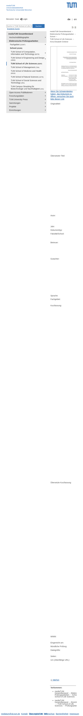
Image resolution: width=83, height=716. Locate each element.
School (16, 48)
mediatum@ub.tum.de (10, 714)
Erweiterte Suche (13, 29)
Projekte (12, 106)
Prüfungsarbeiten (72, 706)
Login (23, 19)
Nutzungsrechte (36, 714)
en (75, 19)
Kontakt (24, 714)
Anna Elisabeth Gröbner (59, 42)
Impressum (74, 714)
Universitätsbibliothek (14, 8)
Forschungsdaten (16, 96)
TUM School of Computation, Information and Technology (25, 53)
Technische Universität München (19, 10)
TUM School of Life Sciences (26, 63)
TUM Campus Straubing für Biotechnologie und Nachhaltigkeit (27, 87)
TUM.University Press (18, 99)
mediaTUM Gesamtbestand (20, 34)
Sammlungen (15, 103)
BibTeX (54, 680)
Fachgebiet (17, 44)
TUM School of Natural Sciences (27, 77)
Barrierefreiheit (62, 714)
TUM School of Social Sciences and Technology (26, 81)
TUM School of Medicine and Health (26, 72)
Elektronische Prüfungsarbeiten (23, 41)
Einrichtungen (15, 110)
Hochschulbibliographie (19, 37)
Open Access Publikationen (20, 92)
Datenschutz (49, 714)
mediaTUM (10, 6)
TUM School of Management (25, 67)
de (69, 19)
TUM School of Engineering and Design (27, 59)
